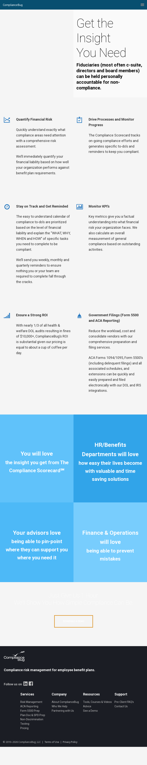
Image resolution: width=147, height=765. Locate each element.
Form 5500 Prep (30, 710)
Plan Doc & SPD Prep (32, 715)
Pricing (24, 728)
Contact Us (121, 706)
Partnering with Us (63, 710)
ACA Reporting (29, 706)
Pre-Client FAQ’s (124, 701)
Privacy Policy (70, 742)
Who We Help (59, 706)
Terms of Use (51, 742)
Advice (87, 706)
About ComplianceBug (65, 701)
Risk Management (31, 701)
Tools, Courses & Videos (97, 701)
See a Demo (90, 710)
